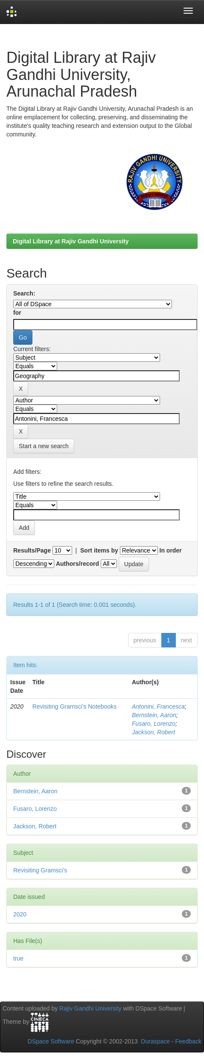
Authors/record (77, 563)
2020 (19, 914)
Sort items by (99, 550)
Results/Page (32, 550)
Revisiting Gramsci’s (40, 870)
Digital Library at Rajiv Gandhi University (71, 241)
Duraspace (155, 1041)
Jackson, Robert (153, 732)
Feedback (188, 1041)
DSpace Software (51, 1041)
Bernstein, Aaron (154, 715)
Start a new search (44, 446)
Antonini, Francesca (158, 706)
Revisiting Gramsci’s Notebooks (74, 706)
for (17, 312)
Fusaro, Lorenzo (153, 723)
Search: (24, 293)
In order (171, 550)
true (18, 958)
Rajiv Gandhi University (90, 1008)
